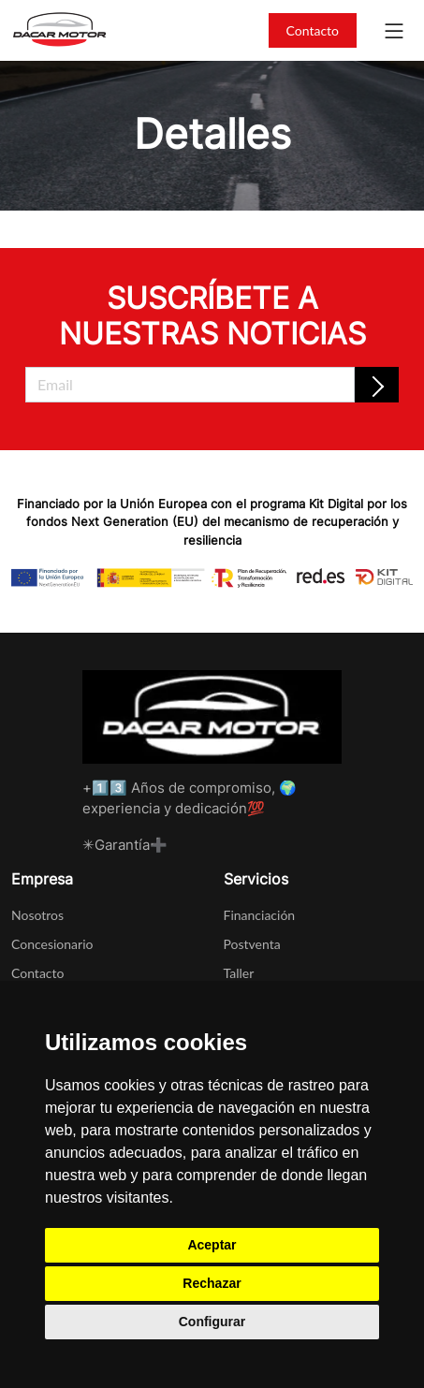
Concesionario (52, 944)
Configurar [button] (212, 1321)
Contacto (312, 30)
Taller (239, 973)
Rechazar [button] (212, 1283)
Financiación (260, 915)
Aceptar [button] (211, 1244)
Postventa (252, 944)
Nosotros (37, 915)
